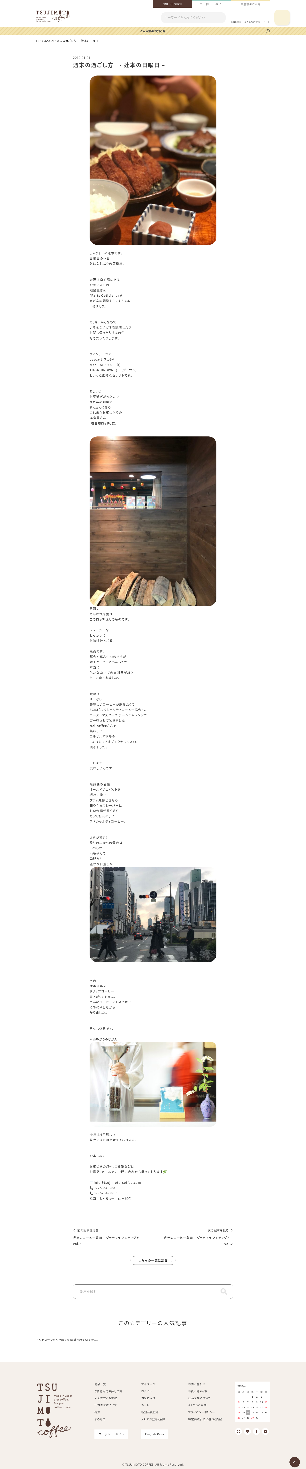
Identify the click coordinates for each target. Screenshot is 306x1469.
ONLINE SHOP (172, 4)
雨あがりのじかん (103, 996)
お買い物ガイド (197, 1391)
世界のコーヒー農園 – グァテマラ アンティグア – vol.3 (108, 1240)
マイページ (148, 1384)
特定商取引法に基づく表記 (205, 1419)
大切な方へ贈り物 (105, 1398)
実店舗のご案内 (251, 4)
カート (145, 1405)
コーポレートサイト (211, 4)
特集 (97, 1412)
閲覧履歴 (236, 22)
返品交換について (199, 1398)
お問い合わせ (196, 1384)
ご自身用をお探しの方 (108, 1391)
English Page (154, 1434)
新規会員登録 (150, 1412)
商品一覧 (100, 1384)
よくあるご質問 (252, 22)
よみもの (49, 40)
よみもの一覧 (153, 1260)
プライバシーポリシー (201, 1412)
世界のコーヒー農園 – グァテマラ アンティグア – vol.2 (198, 1240)
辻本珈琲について (105, 1405)
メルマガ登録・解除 (153, 1419)
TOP (39, 40)
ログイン (146, 1391)
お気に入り (148, 1398)
